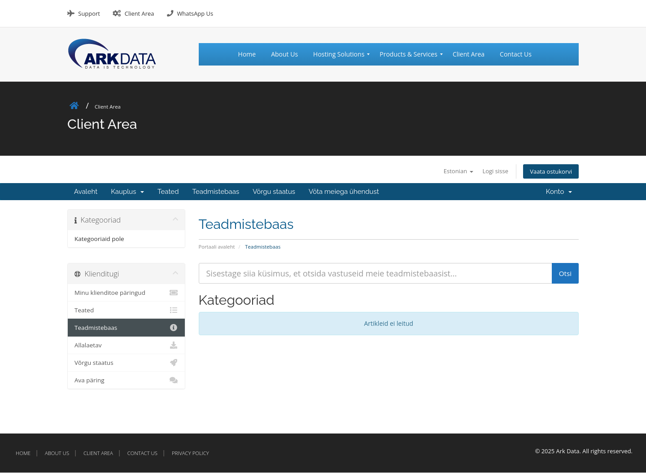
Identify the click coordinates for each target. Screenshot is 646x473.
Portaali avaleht (217, 247)
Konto (559, 192)
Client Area (139, 13)
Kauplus (127, 192)
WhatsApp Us (195, 13)
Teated (168, 192)
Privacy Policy (190, 453)
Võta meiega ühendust (344, 192)
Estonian (449, 170)
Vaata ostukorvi (549, 171)
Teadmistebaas (216, 192)
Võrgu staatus (274, 192)
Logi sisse (489, 170)
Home (23, 453)
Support (89, 13)
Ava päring (126, 380)
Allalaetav (126, 345)
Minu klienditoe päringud (126, 293)
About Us (57, 453)
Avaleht (85, 192)
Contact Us (142, 453)
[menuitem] (251, 54)
